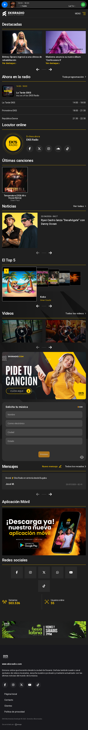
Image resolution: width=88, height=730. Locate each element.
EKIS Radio (34, 95)
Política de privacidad (14, 712)
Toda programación (74, 77)
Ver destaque (9, 63)
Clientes (8, 706)
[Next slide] (50, 69)
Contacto (8, 700)
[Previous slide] (37, 252)
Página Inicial (10, 694)
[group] (22, 331)
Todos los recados (75, 466)
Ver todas (79, 206)
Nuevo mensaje (52, 466)
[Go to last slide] (37, 69)
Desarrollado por (12, 725)
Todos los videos (75, 313)
